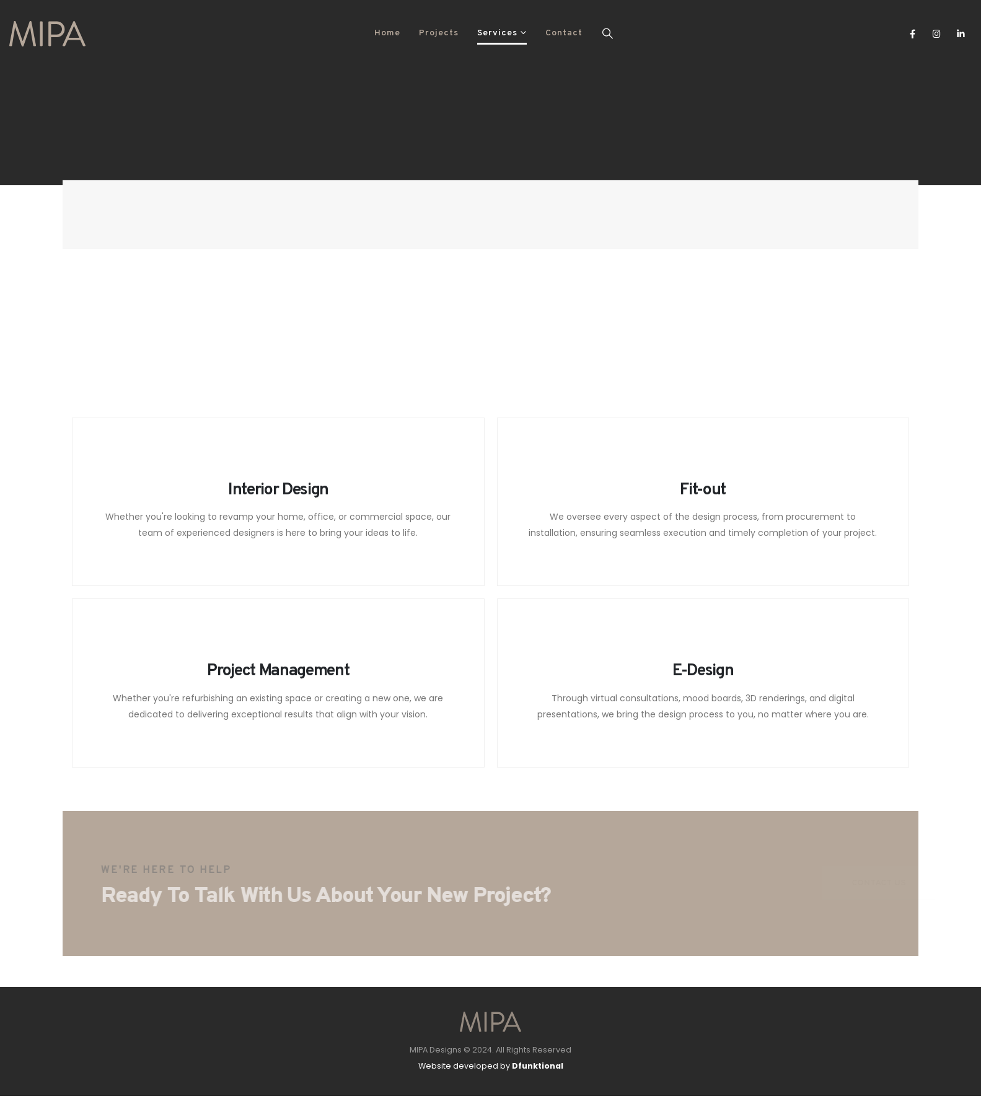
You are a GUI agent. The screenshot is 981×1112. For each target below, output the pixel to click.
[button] (607, 33)
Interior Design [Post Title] (278, 490)
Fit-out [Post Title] (703, 490)
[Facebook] (912, 33)
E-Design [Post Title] (702, 671)
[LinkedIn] (961, 33)
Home (387, 33)
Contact (564, 33)
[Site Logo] (47, 33)
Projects (439, 33)
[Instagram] (936, 33)
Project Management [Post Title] (278, 671)
